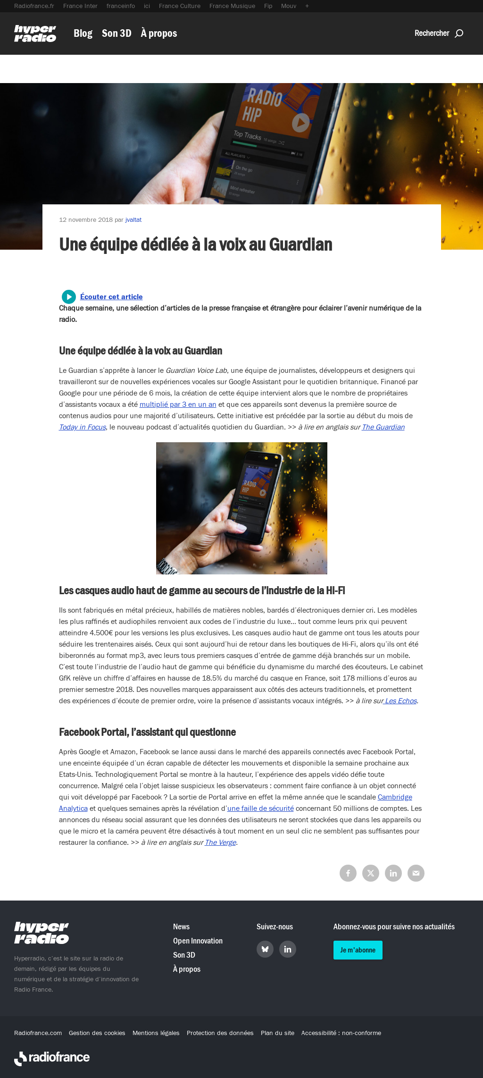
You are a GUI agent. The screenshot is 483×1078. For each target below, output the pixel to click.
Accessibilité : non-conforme (341, 1033)
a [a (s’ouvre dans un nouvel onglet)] (246, 808)
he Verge (222, 842)
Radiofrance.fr (34, 6)
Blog (83, 33)
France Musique (232, 6)
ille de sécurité (271, 808)
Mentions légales (156, 1033)
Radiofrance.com (38, 1033)
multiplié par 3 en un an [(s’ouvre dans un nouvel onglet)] (178, 404)
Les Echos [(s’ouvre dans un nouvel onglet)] (399, 701)
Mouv (288, 6)
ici (147, 6)
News (181, 927)
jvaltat (133, 220)
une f (235, 808)
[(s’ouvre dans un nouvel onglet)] (82, 427)
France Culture (179, 6)
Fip (268, 6)
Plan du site (277, 1033)
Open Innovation (198, 941)
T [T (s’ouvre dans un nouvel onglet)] (206, 842)
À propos (159, 33)
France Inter (80, 6)
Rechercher (439, 33)
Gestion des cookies (97, 1033)
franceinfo (121, 6)
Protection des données (220, 1033)
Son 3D (117, 33)
